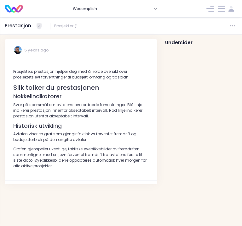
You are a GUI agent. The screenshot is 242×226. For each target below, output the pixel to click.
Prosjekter (66, 26)
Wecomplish (85, 8)
